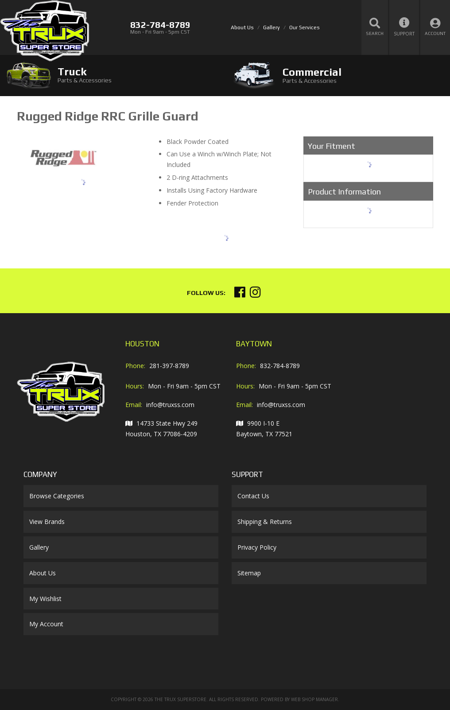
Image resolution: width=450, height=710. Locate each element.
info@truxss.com (170, 404)
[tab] (112, 75)
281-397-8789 (169, 365)
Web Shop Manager (314, 699)
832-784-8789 (280, 365)
